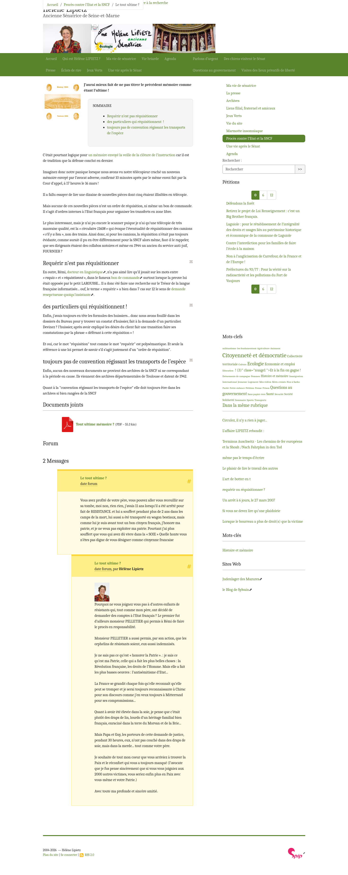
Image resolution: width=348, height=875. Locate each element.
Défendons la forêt (240, 203)
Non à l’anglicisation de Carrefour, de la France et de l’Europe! (263, 259)
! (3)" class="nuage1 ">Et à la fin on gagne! (267, 370)
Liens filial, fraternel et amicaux (250, 108)
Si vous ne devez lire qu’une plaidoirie (251, 511)
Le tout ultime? (93, 478)
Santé (270, 394)
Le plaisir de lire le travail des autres (250, 468)
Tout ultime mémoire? (95, 424)
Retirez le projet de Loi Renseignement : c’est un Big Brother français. (263, 214)
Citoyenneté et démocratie (254, 355)
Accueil (51, 59)
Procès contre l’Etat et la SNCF (87, 5)
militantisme (229, 348)
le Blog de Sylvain (236, 590)
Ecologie (255, 363)
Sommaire (240, 400)
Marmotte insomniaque (244, 131)
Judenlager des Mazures (241, 579)
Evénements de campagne (236, 376)
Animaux (275, 348)
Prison (266, 388)
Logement (253, 381)
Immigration (296, 376)
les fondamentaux (247, 348)
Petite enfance (237, 388)
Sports (250, 400)
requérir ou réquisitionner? (244, 490)
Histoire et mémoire (274, 376)
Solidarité (228, 400)
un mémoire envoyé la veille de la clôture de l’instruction (131, 155)
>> (300, 169)
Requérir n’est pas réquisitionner (132, 116)
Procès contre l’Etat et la (249, 138)
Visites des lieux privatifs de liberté (268, 70)
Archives (233, 101)
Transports (260, 400)
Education (228, 370)
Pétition (250, 388)
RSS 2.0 (87, 855)
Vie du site (234, 123)
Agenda (170, 59)
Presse (51, 70)
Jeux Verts (94, 70)
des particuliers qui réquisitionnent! (135, 122)
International (230, 381)
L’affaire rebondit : (243, 431)
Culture (242, 364)
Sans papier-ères (256, 394)
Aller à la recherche (153, 3)
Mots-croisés (279, 381)
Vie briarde (150, 59)
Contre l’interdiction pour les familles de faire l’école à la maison (261, 246)
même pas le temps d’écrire (243, 458)
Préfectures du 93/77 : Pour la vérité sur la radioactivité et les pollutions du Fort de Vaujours (258, 275)
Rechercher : (232, 160)
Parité (226, 388)
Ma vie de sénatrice (121, 59)
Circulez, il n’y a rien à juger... (245, 420)
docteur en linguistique (85, 272)
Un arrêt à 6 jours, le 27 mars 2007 (249, 500)
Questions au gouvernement (214, 70)
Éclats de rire (71, 70)
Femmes (255, 376)
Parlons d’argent (205, 59)
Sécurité (279, 394)
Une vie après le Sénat (125, 70)
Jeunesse (242, 381)
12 (271, 195)
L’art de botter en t (237, 479)
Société (288, 394)
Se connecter (69, 855)
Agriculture (263, 348)
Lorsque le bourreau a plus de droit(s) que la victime (263, 521)
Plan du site (50, 855)
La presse (233, 93)
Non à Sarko (293, 381)
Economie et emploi (280, 364)
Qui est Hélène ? (81, 59)
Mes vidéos (265, 381)
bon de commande (125, 278)
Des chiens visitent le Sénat (244, 59)
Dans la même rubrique (245, 405)
